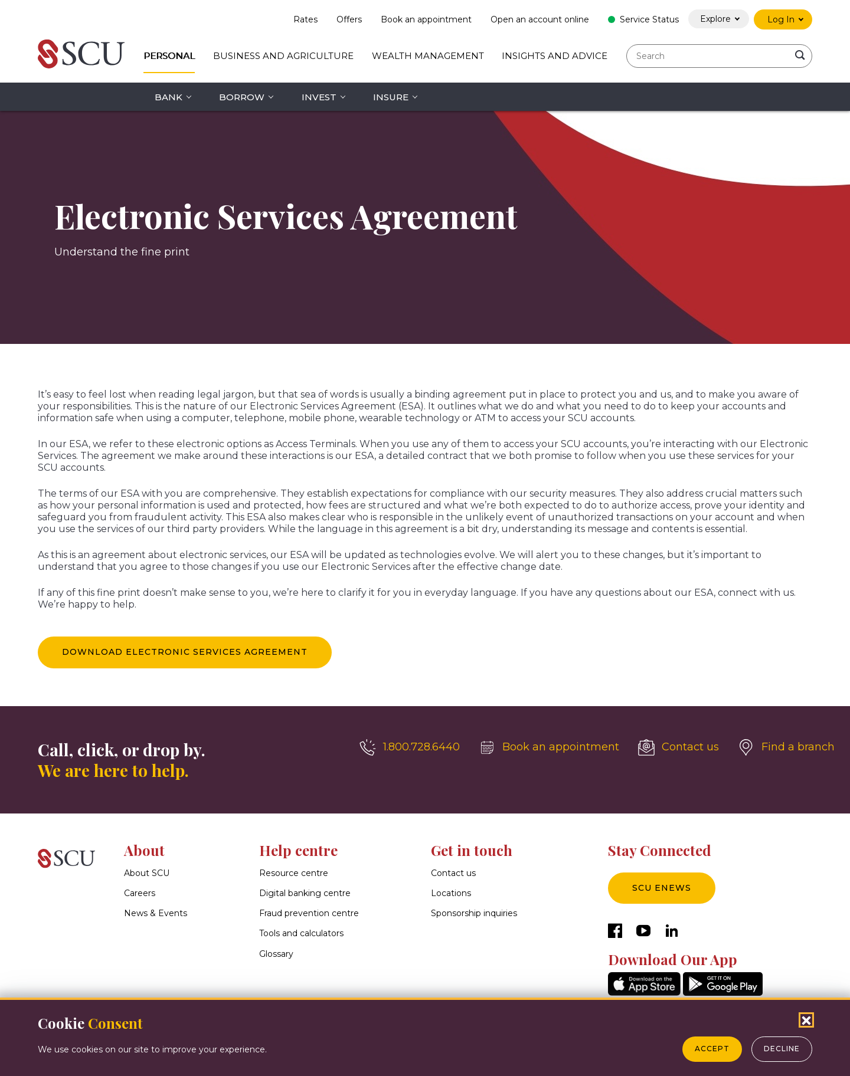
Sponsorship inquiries (474, 913)
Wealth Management (428, 55)
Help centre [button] (298, 850)
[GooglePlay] (723, 992)
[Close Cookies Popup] (806, 1020)
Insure (390, 97)
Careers (139, 893)
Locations (451, 893)
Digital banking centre (305, 893)
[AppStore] (644, 992)
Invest (319, 97)
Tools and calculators (301, 934)
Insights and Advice (554, 55)
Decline (782, 1048)
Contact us (453, 873)
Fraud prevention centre (309, 913)
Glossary (276, 954)
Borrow (241, 97)
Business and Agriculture (283, 55)
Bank (168, 97)
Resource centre (293, 873)
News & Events (155, 913)
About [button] (144, 850)
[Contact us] (678, 747)
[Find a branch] (786, 747)
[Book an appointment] (549, 747)
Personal (169, 55)
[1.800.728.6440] (409, 747)
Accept (712, 1048)
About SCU (146, 873)
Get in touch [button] (471, 850)
